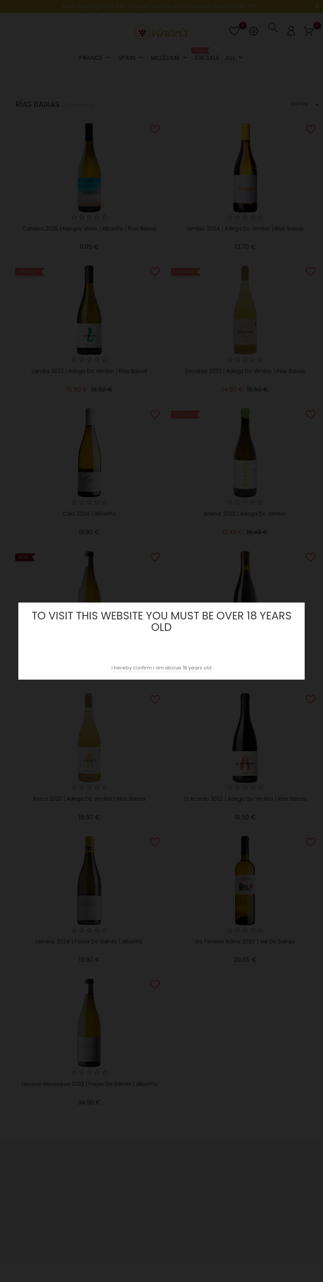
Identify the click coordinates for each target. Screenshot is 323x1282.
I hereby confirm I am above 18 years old (161, 667)
